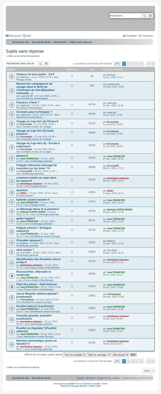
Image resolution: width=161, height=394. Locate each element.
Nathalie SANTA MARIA (33, 212)
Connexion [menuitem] (147, 35)
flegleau (24, 243)
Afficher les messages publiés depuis (55, 354)
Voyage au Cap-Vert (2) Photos (36, 121)
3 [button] (132, 64)
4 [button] (137, 64)
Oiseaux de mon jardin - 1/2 (34, 74)
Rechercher (144, 15)
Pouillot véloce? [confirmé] (34, 306)
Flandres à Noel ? (27, 102)
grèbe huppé (24, 218)
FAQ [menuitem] (28, 35)
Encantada (26, 124)
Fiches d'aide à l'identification (45, 267)
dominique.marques (31, 183)
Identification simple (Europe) (45, 236)
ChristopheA (27, 299)
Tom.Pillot (25, 252)
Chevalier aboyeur (28, 240)
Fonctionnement (38, 186)
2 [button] (128, 64)
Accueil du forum (41, 42)
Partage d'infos (24, 79)
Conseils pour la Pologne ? (34, 111)
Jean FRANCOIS (29, 158)
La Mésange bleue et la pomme (36, 209)
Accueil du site (21, 42)
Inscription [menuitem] (131, 35)
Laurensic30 (26, 96)
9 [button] (148, 64)
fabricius (24, 77)
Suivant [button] (153, 64)
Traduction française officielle (73, 386)
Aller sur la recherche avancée (24, 56)
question (22, 190)
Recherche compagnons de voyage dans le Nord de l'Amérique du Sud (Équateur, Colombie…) (35, 88)
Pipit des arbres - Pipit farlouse (36, 284)
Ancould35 (26, 171)
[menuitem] (108, 378)
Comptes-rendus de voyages (37, 126)
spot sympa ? (25, 249)
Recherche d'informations (35, 98)
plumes (21, 155)
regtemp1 (25, 105)
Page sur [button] (117, 64)
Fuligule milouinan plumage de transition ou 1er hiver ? (36, 167)
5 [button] (141, 64)
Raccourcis (15, 35)
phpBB (71, 384)
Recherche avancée (150, 15)
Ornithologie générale (41, 161)
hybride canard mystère (32, 199)
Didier (23, 193)
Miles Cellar (95, 386)
